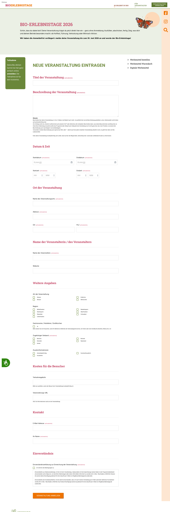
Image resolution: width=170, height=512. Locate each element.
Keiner (38, 343)
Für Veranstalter (141, 5)
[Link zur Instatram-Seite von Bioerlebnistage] (166, 21)
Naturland (83, 341)
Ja (37, 326)
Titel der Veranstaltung (53, 77)
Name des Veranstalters (46, 253)
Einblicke (83, 297)
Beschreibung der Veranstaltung (59, 92)
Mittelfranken (40, 309)
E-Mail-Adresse (42, 423)
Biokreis (39, 339)
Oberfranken (84, 312)
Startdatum (41, 157)
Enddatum (84, 157)
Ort (38, 225)
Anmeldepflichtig (42, 353)
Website (36, 266)
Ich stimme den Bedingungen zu (45, 468)
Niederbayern (84, 309)
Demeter (39, 341)
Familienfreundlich (86, 353)
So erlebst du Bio (121, 5)
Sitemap (4, 2)
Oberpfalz (39, 314)
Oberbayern (40, 312)
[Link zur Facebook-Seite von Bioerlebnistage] (166, 13)
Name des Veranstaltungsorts (48, 199)
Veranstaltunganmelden (159, 5)
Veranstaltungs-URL (40, 393)
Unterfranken (40, 317)
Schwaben (83, 314)
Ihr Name (40, 436)
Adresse (40, 212)
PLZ (82, 225)
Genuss (39, 297)
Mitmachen (84, 300)
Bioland (83, 339)
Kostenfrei (40, 355)
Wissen (39, 300)
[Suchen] (166, 30)
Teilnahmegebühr (39, 377)
